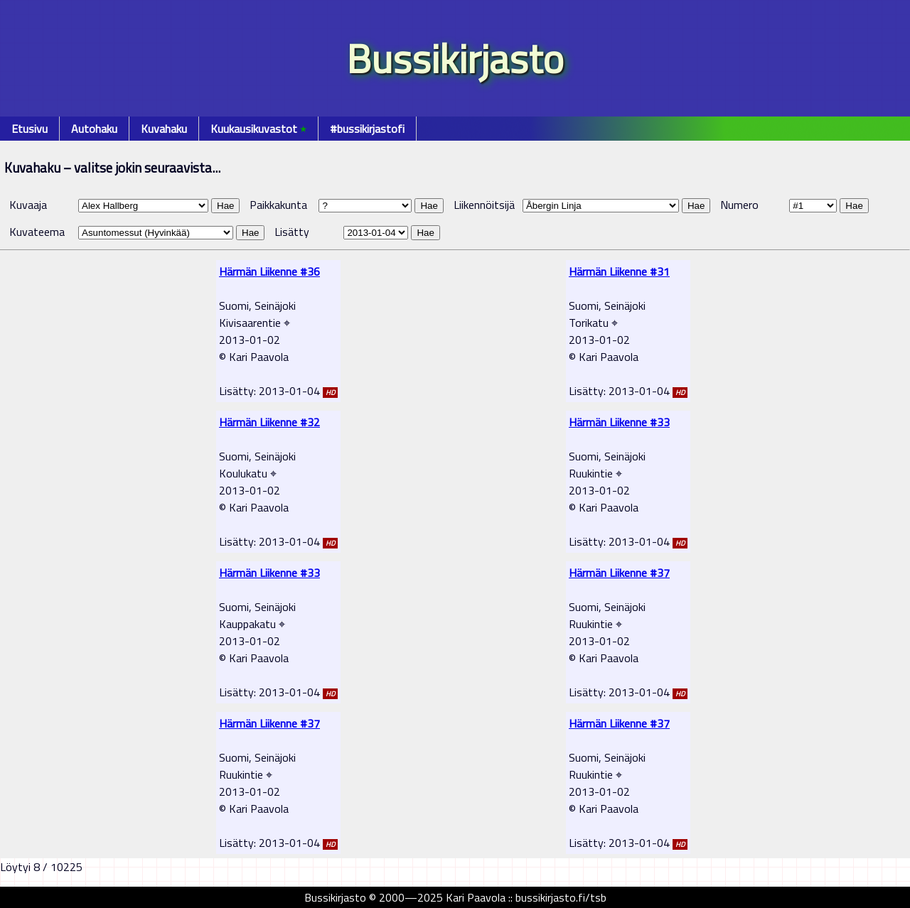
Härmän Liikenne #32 (269, 422)
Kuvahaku (164, 128)
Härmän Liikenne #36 (269, 271)
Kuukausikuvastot (258, 128)
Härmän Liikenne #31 (619, 271)
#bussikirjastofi (367, 128)
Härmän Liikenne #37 (619, 572)
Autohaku (94, 128)
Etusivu (29, 128)
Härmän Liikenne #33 (619, 422)
